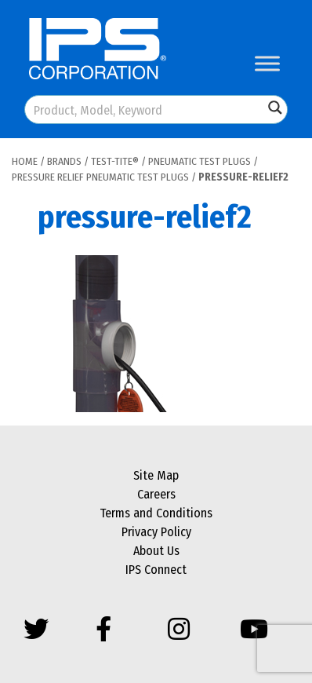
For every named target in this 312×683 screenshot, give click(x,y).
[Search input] (145, 109)
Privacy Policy (156, 531)
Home (25, 161)
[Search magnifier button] (275, 107)
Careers (156, 494)
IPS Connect (156, 569)
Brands (64, 161)
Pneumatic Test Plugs (199, 161)
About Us (156, 550)
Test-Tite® (115, 161)
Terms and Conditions (156, 513)
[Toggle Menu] (267, 63)
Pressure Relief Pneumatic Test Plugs (100, 177)
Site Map (156, 475)
